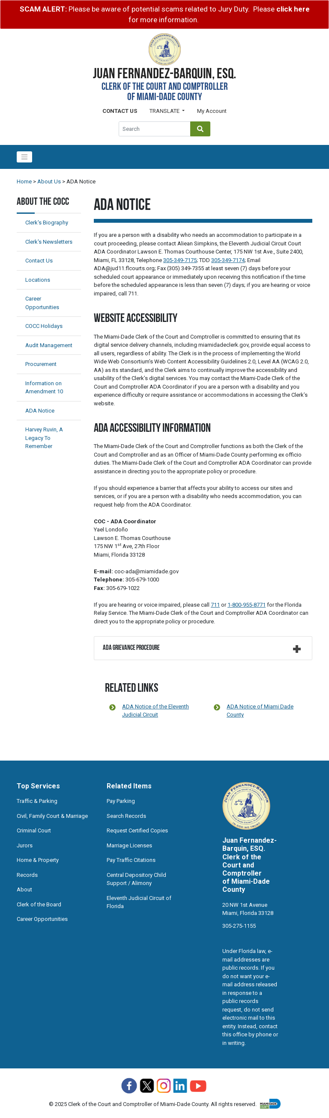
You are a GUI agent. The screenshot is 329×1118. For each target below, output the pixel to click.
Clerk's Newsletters (48, 242)
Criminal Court (34, 830)
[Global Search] (155, 128)
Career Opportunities (42, 919)
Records (27, 875)
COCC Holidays (44, 326)
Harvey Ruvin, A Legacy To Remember (44, 437)
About (24, 889)
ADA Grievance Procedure (131, 648)
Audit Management (48, 345)
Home (24, 181)
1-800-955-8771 (246, 605)
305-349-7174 (228, 260)
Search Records (126, 816)
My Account (212, 111)
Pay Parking (121, 801)
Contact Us (39, 260)
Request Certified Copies (137, 830)
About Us (49, 181)
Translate (165, 111)
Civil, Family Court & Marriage (52, 816)
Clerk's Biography (46, 222)
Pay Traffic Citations (131, 860)
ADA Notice (39, 410)
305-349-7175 (180, 260)
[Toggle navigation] (24, 156)
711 (215, 605)
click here (293, 9)
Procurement (41, 364)
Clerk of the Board (39, 904)
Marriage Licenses (129, 845)
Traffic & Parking (37, 801)
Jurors (25, 845)
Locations (37, 280)
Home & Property (38, 860)
